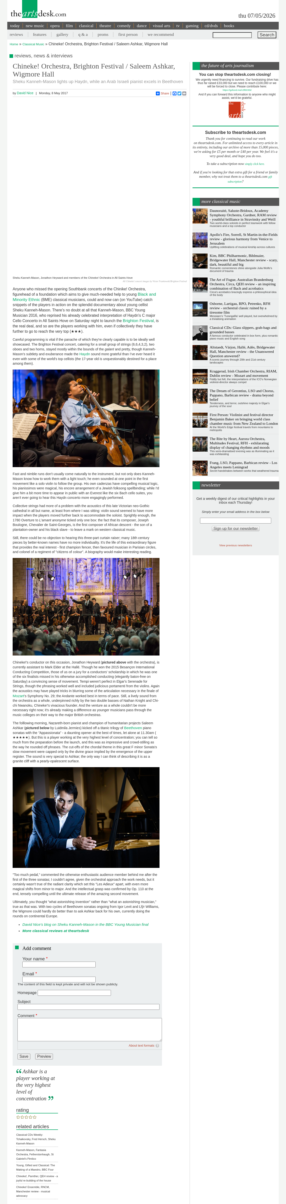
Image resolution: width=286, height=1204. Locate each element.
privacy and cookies (151, 1195)
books (229, 25)
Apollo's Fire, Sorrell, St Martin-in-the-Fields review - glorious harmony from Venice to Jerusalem (244, 238)
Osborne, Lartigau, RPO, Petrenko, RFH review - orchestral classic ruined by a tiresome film (240, 307)
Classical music (45, 1156)
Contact (131, 1195)
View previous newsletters (235, 545)
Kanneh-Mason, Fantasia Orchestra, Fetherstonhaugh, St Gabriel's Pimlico (35, 1096)
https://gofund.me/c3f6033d (237, 90)
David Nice (25, 93)
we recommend (161, 34)
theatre (105, 25)
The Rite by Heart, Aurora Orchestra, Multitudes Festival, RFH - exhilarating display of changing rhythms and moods (240, 443)
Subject (23, 944)
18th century (23, 1162)
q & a (83, 34)
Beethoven (133, 670)
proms (103, 34)
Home (14, 44)
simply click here (254, 164)
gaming (192, 25)
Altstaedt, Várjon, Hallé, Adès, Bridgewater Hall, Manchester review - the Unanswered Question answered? (242, 351)
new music (35, 25)
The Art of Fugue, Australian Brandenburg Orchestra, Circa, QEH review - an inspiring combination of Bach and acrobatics (243, 284)
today (15, 25)
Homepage (26, 935)
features (40, 34)
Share (162, 93)
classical (86, 25)
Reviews (21, 1156)
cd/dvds (211, 25)
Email (28, 915)
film (69, 25)
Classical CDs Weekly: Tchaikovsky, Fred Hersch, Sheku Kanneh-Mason (36, 1081)
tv (178, 25)
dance (142, 25)
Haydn (84, 296)
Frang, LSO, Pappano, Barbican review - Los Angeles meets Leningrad (243, 465)
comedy (124, 25)
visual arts (161, 25)
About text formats (141, 987)
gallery (62, 34)
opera (55, 25)
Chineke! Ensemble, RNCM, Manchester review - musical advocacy (33, 1133)
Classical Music (33, 44)
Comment (25, 958)
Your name (33, 900)
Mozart (18, 638)
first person (128, 34)
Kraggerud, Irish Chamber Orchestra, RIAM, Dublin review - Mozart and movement (243, 373)
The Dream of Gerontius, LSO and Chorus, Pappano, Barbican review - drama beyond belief (242, 395)
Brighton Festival (138, 262)
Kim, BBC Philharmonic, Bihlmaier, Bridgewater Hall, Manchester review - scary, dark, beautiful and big (244, 260)
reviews (16, 34)
